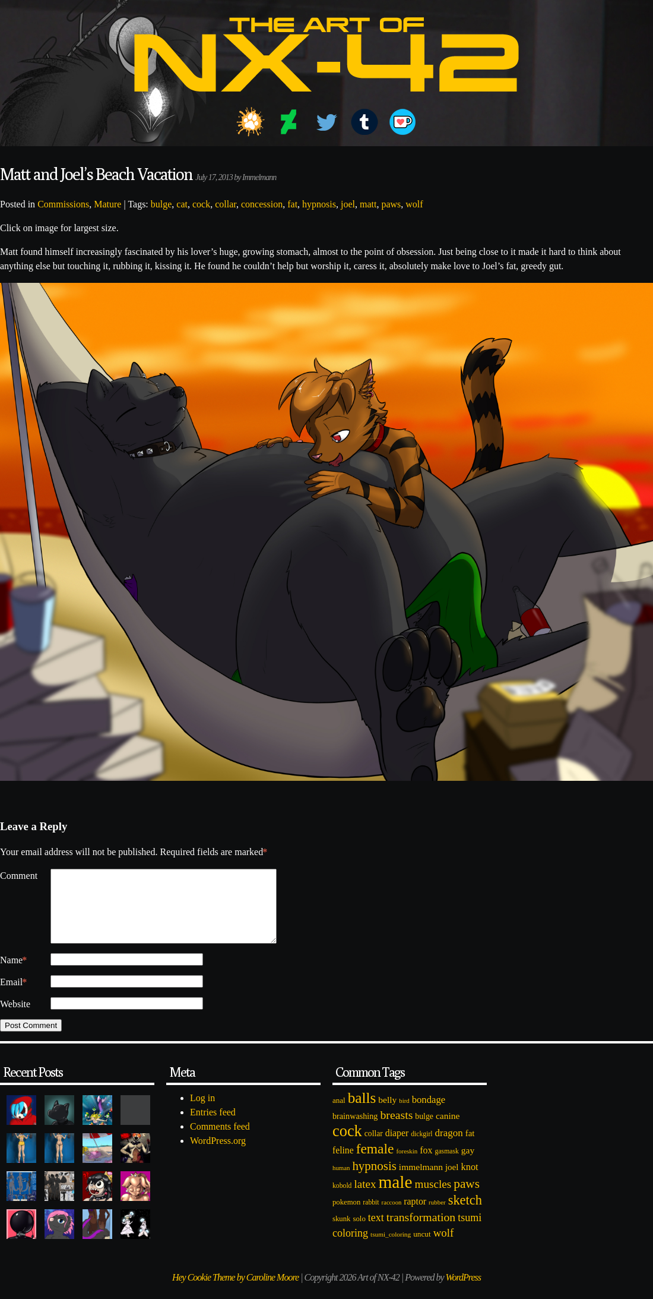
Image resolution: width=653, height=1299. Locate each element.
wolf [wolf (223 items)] (443, 1247)
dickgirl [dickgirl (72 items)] (421, 1148)
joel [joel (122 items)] (452, 1181)
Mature (107, 204)
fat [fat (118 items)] (470, 1147)
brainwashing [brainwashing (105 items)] (355, 1130)
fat (292, 204)
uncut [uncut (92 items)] (422, 1248)
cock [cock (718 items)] (347, 1145)
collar (225, 204)
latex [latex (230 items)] (365, 1198)
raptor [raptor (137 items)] (415, 1215)
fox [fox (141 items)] (426, 1164)
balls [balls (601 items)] (362, 1112)
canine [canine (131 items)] (447, 1130)
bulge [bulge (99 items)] (424, 1130)
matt (368, 204)
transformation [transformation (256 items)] (420, 1231)
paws (391, 204)
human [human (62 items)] (341, 1182)
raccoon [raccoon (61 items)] (392, 1216)
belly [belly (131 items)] (387, 1114)
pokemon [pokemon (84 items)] (346, 1216)
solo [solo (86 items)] (359, 1233)
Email (13, 996)
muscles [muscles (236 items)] (432, 1198)
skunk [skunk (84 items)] (341, 1233)
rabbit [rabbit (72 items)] (371, 1217)
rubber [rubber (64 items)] (437, 1216)
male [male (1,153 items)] (395, 1196)
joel (348, 204)
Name (13, 974)
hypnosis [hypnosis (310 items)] (374, 1180)
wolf (414, 204)
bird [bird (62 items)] (404, 1114)
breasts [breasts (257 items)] (396, 1129)
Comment (18, 876)
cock (201, 204)
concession (262, 204)
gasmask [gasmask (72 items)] (447, 1165)
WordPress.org (218, 1155)
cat (182, 204)
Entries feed (213, 1126)
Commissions (63, 204)
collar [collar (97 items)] (373, 1147)
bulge (161, 204)
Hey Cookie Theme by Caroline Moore (235, 1292)
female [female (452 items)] (375, 1163)
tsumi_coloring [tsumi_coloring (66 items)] (390, 1248)
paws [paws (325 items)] (467, 1198)
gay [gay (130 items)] (467, 1164)
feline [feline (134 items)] (343, 1164)
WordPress (463, 1292)
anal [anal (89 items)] (338, 1114)
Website (15, 1018)
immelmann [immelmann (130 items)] (421, 1181)
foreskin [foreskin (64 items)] (406, 1165)
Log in (202, 1112)
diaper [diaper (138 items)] (396, 1147)
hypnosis (319, 204)
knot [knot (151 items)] (469, 1181)
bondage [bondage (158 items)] (429, 1114)
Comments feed (220, 1141)
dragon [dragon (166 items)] (449, 1147)
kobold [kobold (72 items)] (341, 1200)
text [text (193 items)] (376, 1232)
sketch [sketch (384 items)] (465, 1214)
